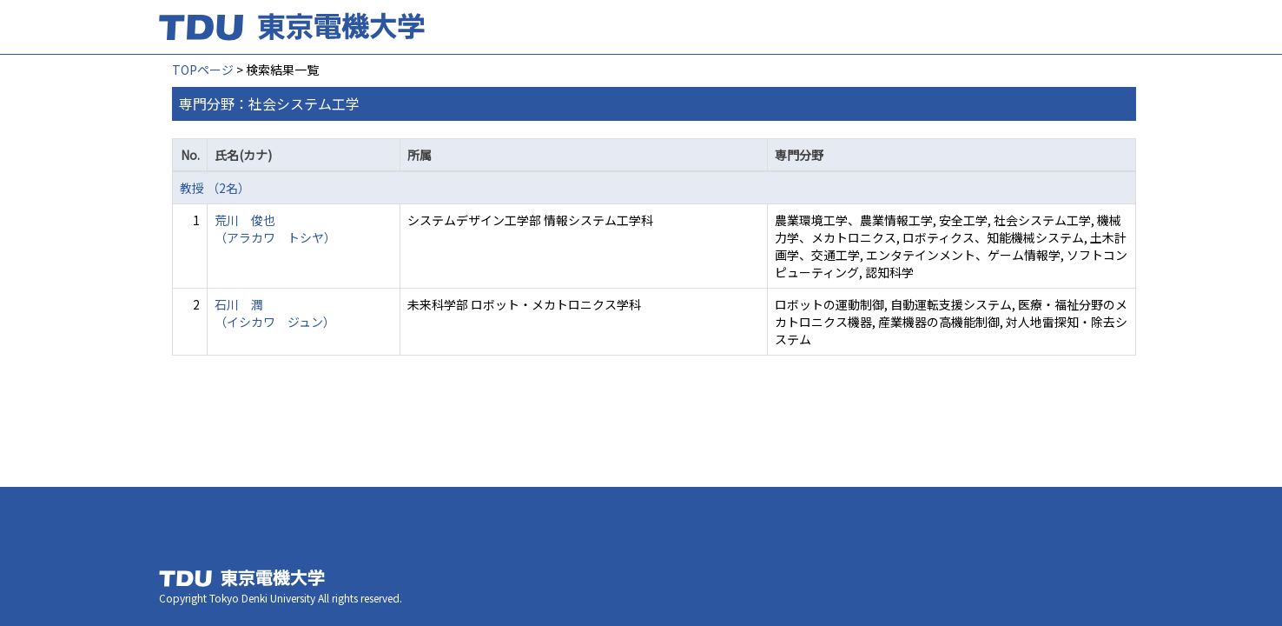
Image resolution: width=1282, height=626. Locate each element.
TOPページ (203, 69)
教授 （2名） (215, 187)
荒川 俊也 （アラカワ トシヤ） (275, 228)
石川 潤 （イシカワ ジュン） (275, 313)
